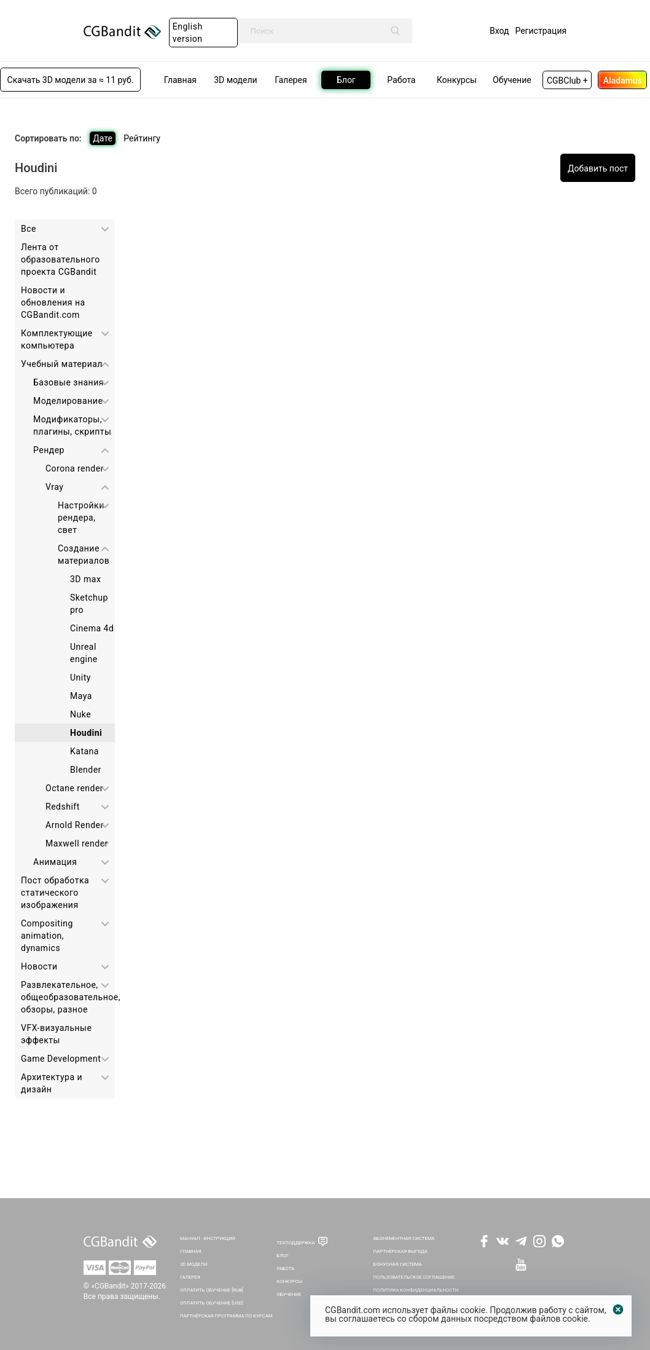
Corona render (74, 468)
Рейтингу (141, 138)
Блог (282, 1255)
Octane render (74, 788)
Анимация (55, 862)
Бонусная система (398, 1264)
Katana (84, 751)
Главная (191, 1251)
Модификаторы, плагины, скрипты (72, 425)
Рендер (49, 450)
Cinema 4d (92, 628)
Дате (102, 138)
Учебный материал (62, 364)
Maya (81, 696)
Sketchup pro (89, 604)
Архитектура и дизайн (51, 1083)
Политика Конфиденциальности (416, 1290)
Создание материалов (83, 554)
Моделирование (68, 401)
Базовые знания (68, 382)
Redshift (62, 806)
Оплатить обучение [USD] (211, 1303)
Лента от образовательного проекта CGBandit (60, 259)
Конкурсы (289, 1281)
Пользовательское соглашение (414, 1277)
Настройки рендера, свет (81, 517)
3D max (85, 579)
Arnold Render (74, 825)
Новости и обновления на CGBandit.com (53, 302)
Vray (54, 487)
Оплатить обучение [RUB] (211, 1290)
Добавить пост (598, 168)
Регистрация (540, 31)
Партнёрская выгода (401, 1251)
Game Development (61, 1059)
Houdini (86, 733)
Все (28, 229)
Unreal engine (84, 653)
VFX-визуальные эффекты (56, 1034)
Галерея (190, 1277)
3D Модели (193, 1264)
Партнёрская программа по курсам (226, 1316)
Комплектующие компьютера (57, 339)
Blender (85, 770)
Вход (499, 31)
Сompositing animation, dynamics (47, 935)
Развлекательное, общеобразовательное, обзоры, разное (68, 997)
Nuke (80, 714)
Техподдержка (295, 1242)
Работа (285, 1268)
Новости (39, 966)
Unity (80, 677)
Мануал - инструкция (207, 1238)
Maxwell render (76, 843)
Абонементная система (404, 1238)
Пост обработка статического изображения (55, 892)
